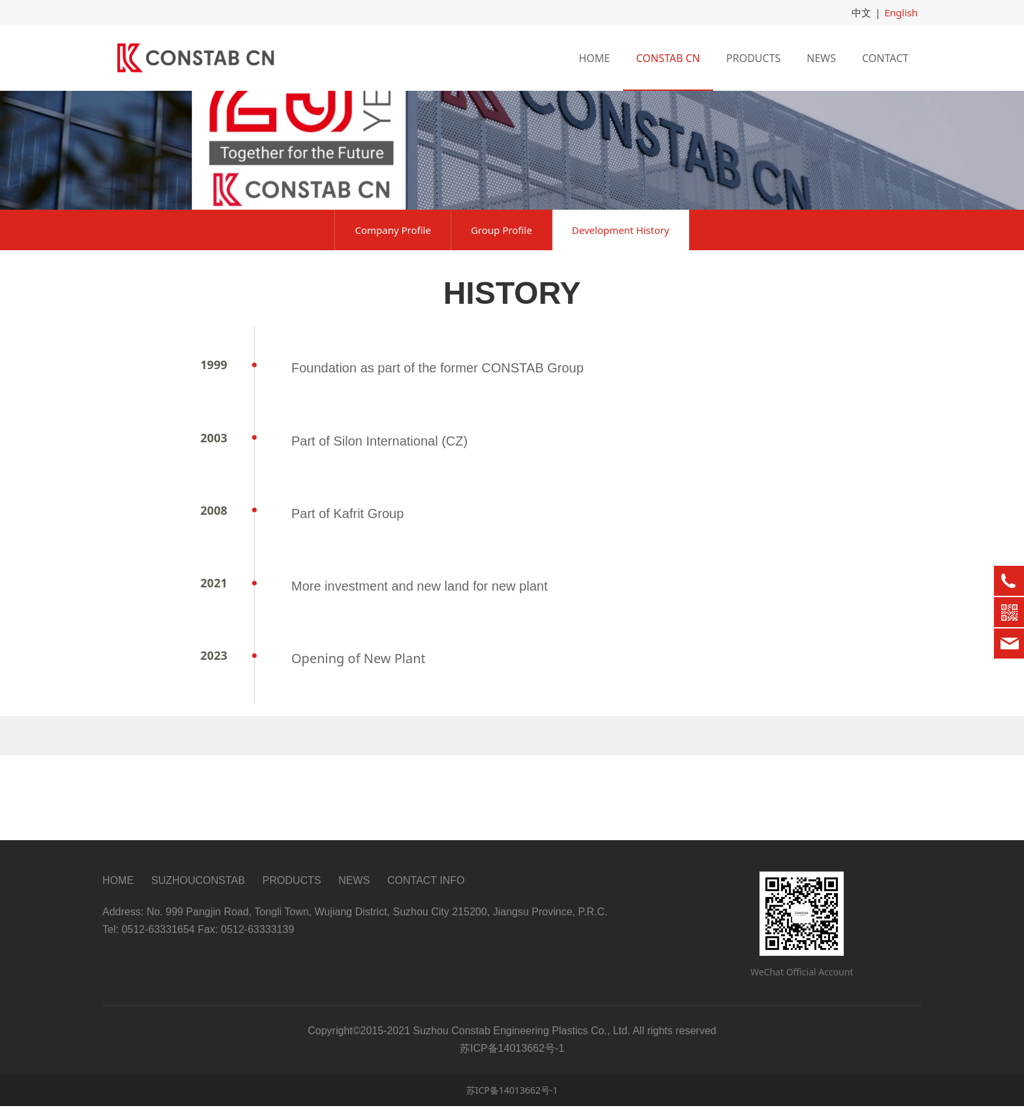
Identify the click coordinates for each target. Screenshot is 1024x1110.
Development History (620, 319)
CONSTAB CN (668, 57)
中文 (865, 12)
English (902, 12)
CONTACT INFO (426, 884)
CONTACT (885, 57)
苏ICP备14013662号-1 (512, 1094)
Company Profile (392, 319)
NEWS (821, 57)
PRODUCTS (753, 57)
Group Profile (501, 319)
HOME (594, 57)
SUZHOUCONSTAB (198, 884)
